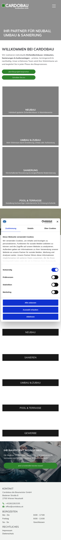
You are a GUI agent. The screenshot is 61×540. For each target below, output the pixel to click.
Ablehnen (30, 317)
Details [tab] (31, 228)
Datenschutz (8, 533)
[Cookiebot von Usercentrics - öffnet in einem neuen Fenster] (41, 221)
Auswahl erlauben (30, 310)
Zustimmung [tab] (10, 228)
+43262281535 (13, 503)
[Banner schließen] (57, 222)
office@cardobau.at (14, 506)
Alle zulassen (30, 303)
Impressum (7, 530)
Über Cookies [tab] (50, 228)
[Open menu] (54, 6)
